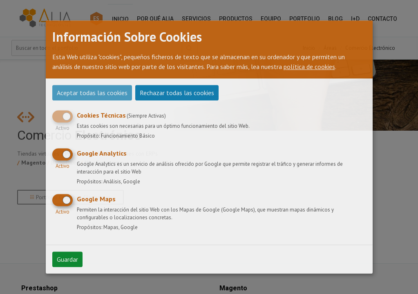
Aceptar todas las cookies (92, 93)
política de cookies (309, 66)
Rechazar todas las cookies (177, 93)
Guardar (67, 259)
